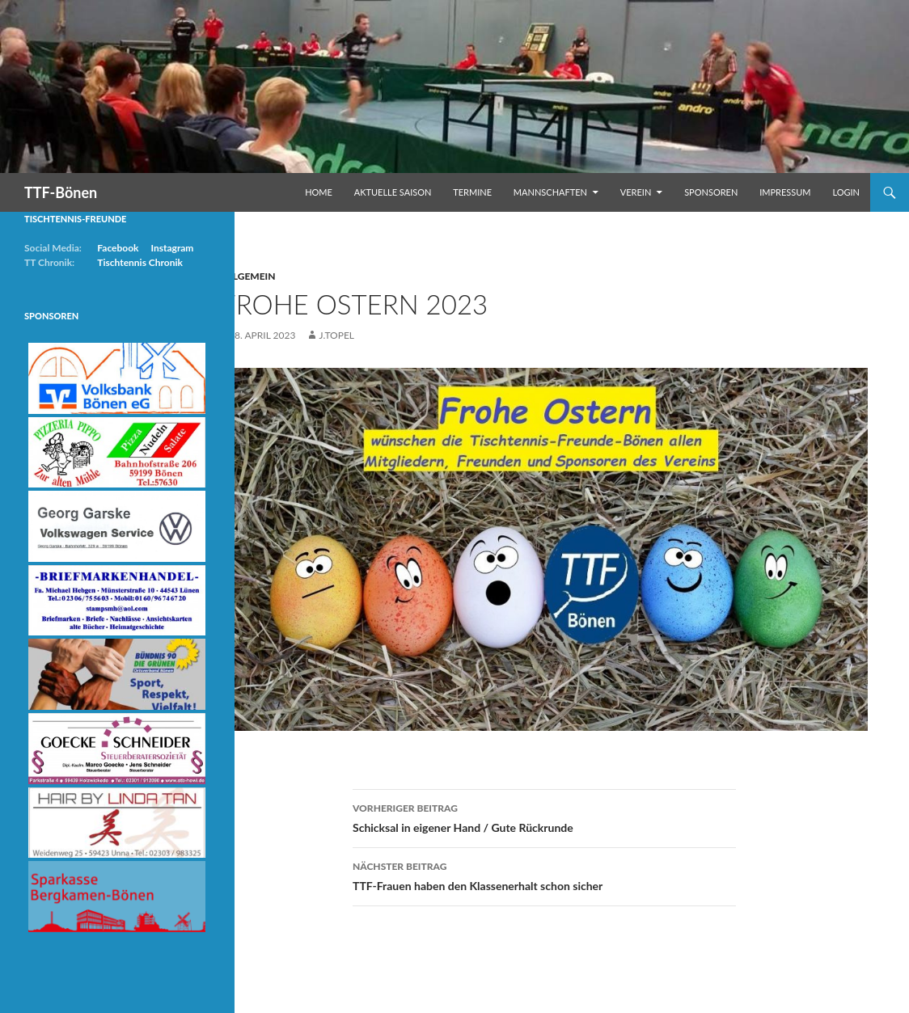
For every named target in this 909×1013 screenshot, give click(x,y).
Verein (636, 192)
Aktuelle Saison (393, 192)
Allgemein (248, 276)
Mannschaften (550, 192)
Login (846, 192)
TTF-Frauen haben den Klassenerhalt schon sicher (544, 875)
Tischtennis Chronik (140, 262)
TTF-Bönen (60, 192)
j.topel (336, 335)
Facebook (117, 248)
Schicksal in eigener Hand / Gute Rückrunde (544, 816)
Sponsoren (711, 192)
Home (318, 192)
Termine (472, 192)
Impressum (784, 192)
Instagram (171, 248)
